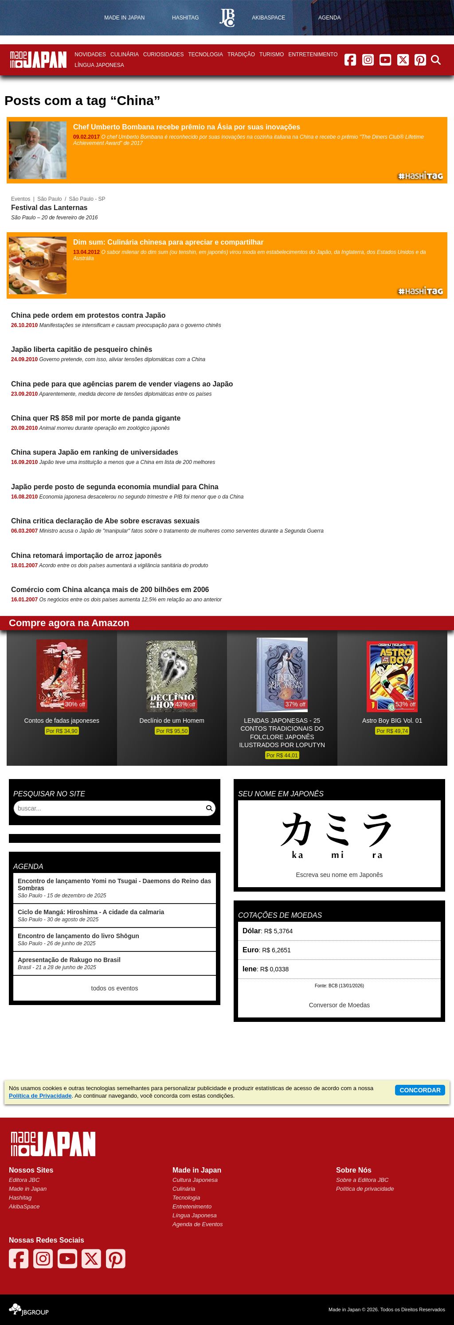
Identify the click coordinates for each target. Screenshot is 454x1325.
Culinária (124, 54)
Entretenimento (312, 54)
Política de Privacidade (40, 1095)
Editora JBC (24, 1180)
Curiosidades (163, 54)
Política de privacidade (365, 1188)
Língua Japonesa (99, 65)
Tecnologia (205, 54)
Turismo (271, 54)
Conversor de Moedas (339, 1005)
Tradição (241, 54)
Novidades (90, 54)
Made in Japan (28, 1188)
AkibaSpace (24, 1206)
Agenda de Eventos (197, 1224)
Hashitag (20, 1197)
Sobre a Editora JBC (362, 1180)
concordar (420, 1090)
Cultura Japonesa (195, 1180)
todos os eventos (114, 988)
